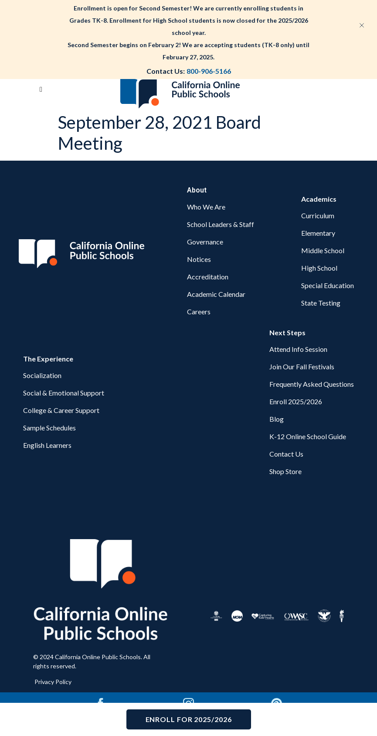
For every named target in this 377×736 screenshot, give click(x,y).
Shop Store (285, 471)
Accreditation (207, 276)
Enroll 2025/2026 (295, 401)
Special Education (327, 285)
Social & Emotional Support (63, 393)
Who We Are (206, 207)
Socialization (42, 375)
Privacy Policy (52, 681)
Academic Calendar (216, 294)
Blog (276, 419)
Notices (199, 259)
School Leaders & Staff (220, 224)
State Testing (320, 303)
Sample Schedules (49, 427)
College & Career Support (61, 410)
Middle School (322, 250)
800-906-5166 (209, 71)
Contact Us (286, 454)
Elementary (318, 233)
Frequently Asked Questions (311, 384)
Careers (199, 311)
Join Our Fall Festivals (301, 366)
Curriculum (317, 215)
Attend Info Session (298, 349)
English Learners (47, 445)
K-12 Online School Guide (307, 436)
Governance (205, 241)
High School (319, 268)
